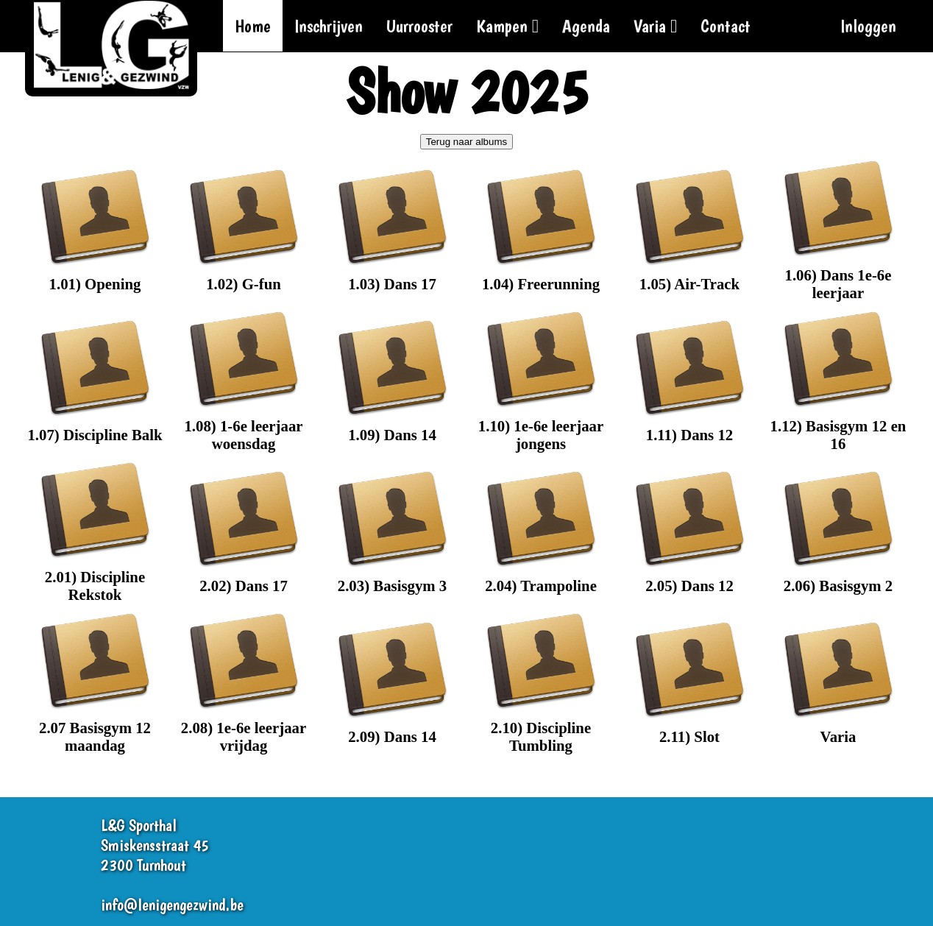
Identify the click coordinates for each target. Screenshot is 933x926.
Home (253, 26)
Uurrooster (419, 26)
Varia (655, 26)
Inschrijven (328, 26)
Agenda (586, 26)
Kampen (507, 26)
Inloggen (868, 26)
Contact (725, 26)
